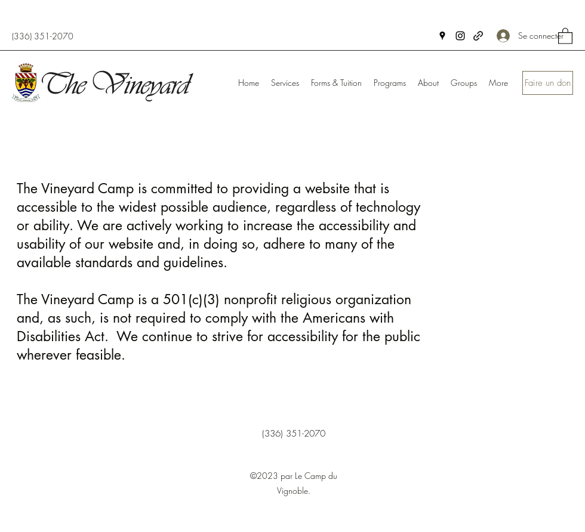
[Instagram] (460, 36)
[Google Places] (442, 36)
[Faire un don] (547, 83)
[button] (565, 35)
